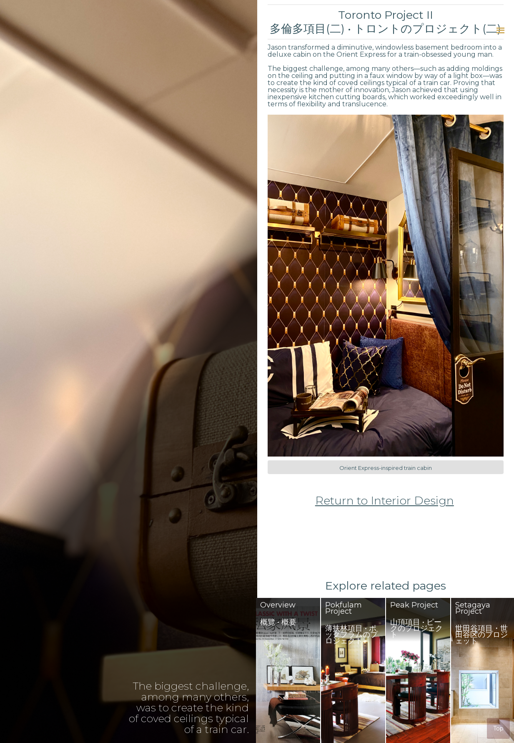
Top (498, 728)
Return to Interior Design (384, 501)
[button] (500, 30)
